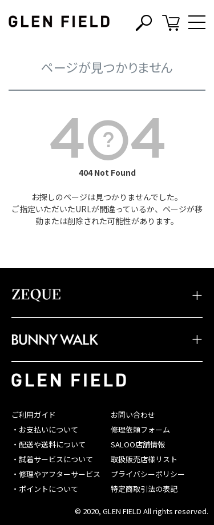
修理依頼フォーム (140, 429)
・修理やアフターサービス (55, 474)
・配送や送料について (48, 444)
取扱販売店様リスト (144, 459)
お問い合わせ (133, 414)
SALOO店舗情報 (138, 444)
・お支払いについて (44, 429)
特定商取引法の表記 (144, 488)
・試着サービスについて (52, 459)
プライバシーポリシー (148, 474)
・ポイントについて (44, 488)
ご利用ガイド (33, 414)
